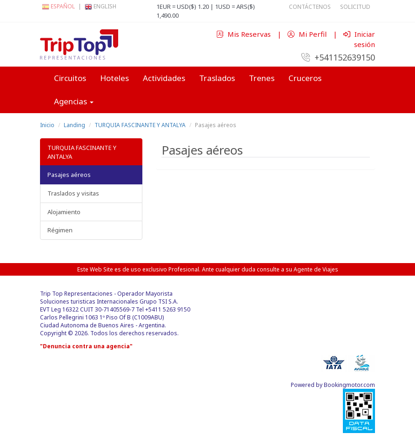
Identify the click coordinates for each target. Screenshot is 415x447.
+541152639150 (338, 57)
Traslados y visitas (73, 193)
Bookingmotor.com (349, 385)
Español (58, 6)
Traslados (217, 78)
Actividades (164, 78)
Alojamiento (63, 212)
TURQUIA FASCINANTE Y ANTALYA (140, 125)
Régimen (60, 230)
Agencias (74, 101)
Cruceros (304, 78)
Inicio (47, 125)
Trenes (261, 78)
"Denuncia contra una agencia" (86, 346)
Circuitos (70, 78)
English (100, 6)
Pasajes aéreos (69, 174)
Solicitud (355, 7)
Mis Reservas (244, 34)
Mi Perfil (308, 34)
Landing (74, 125)
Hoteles (114, 78)
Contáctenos (310, 7)
